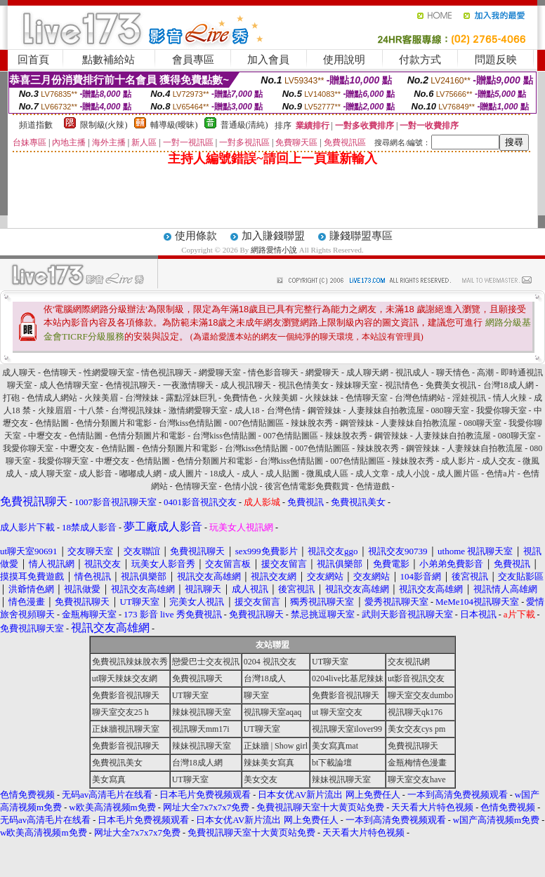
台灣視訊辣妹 (136, 410)
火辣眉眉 (55, 410)
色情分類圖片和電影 (114, 423)
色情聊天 (60, 372)
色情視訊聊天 (130, 385)
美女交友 (260, 779)
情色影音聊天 (273, 372)
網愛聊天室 (220, 372)
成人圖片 (185, 473)
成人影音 (95, 473)
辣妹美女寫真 (269, 763)
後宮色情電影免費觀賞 (307, 486)
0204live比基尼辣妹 (347, 678)
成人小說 (413, 473)
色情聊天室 (367, 398)
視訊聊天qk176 (415, 712)
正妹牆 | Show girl (276, 746)
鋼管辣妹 (324, 410)
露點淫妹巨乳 (191, 398)
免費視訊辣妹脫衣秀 (130, 662)
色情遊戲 (373, 486)
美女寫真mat (335, 746)
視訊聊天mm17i (201, 729)
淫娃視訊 (469, 398)
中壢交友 (45, 436)
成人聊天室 (50, 473)
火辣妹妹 (322, 398)
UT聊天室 (330, 662)
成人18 (247, 410)
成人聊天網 (367, 372)
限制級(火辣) (104, 125)
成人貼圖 (282, 473)
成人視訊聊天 (246, 385)
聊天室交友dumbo (420, 695)
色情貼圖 (52, 423)
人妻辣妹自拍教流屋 (386, 410)
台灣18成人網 (508, 385)
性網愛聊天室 (109, 372)
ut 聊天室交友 (337, 712)
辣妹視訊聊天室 (201, 712)
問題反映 (496, 59)
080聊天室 (450, 410)
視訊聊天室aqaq (273, 712)
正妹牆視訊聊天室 (125, 729)
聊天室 (256, 695)
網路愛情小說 (274, 250)
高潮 (485, 372)
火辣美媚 (281, 398)
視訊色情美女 (303, 385)
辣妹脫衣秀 (312, 423)
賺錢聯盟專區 (361, 235)
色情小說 (241, 486)
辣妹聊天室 (357, 385)
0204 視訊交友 (270, 662)
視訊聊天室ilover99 (347, 729)
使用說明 (344, 59)
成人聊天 (19, 372)
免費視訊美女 (117, 763)
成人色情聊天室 (68, 385)
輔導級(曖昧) (174, 125)
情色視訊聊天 (166, 372)
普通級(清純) (244, 125)
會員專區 (193, 59)
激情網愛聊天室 (198, 410)
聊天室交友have (417, 779)
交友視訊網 (409, 662)
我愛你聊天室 (501, 410)
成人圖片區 (458, 473)
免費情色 (240, 398)
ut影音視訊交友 (416, 678)
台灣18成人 (265, 678)
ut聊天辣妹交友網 (124, 678)
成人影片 (458, 461)
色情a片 (500, 473)
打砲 (11, 398)
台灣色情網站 (420, 398)
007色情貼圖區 (256, 423)
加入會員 (268, 59)
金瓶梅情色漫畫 (417, 763)
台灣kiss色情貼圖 (191, 423)
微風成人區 (327, 473)
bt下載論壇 (332, 763)
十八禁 (91, 410)
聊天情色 (453, 372)
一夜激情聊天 (188, 385)
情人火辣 (510, 398)
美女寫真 (109, 779)
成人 (250, 473)
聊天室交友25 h (120, 712)
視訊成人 (412, 372)
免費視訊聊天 (197, 678)
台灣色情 (284, 410)
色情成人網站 (52, 398)
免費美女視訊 (451, 385)
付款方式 (420, 59)
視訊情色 (402, 385)
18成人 (222, 473)
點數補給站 (108, 59)
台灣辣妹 (142, 398)
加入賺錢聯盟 (273, 235)
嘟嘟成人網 (140, 473)
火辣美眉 (101, 398)
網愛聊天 (322, 372)
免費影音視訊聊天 (125, 695)
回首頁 (33, 59)
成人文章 (372, 473)
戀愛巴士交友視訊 (205, 662)
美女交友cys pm (416, 729)
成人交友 (499, 461)
